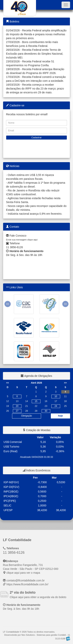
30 (46, 411)
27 (17, 411)
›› (65, 303)
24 (56, 406)
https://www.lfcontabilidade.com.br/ (27, 584)
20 (17, 406)
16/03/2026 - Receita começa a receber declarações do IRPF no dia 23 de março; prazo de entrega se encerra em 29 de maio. (35, 88)
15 (36, 401)
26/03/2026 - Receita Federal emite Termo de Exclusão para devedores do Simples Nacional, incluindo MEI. (34, 53)
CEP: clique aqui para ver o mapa (30, 568)
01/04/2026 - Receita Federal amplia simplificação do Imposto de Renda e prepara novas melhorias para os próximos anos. (36, 34)
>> (65, 382)
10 (56, 396)
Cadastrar (36, 137)
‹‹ (7, 303)
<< (7, 382)
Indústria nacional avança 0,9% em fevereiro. (35, 213)
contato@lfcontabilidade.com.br (25, 580)
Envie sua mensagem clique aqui (21, 239)
